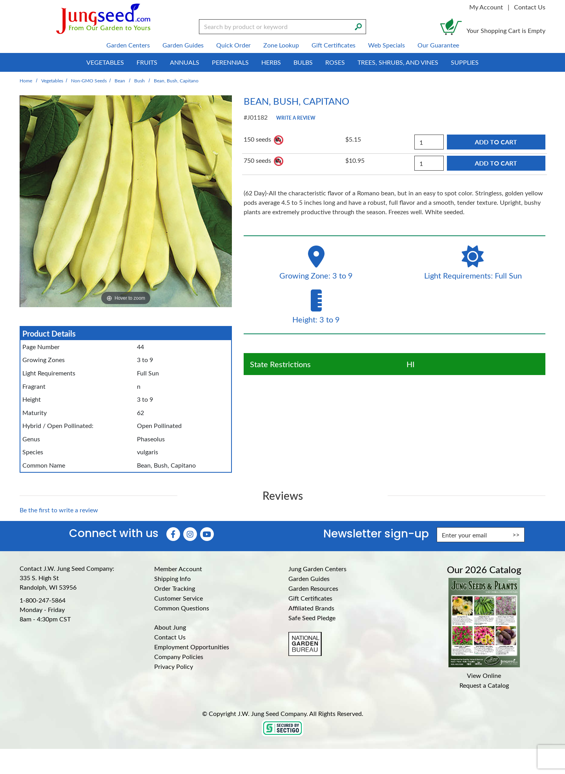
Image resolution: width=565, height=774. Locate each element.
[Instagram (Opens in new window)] (190, 534)
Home (26, 80)
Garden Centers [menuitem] (128, 45)
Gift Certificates (310, 598)
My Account (486, 7)
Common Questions (181, 608)
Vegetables (52, 80)
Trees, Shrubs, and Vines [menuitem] (397, 62)
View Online (484, 675)
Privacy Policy (173, 666)
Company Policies (178, 656)
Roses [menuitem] (335, 62)
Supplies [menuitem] (465, 62)
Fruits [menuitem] (147, 62)
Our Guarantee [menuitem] (438, 45)
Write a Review (295, 118)
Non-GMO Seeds (89, 80)
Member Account (178, 569)
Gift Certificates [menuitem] (333, 45)
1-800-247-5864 (43, 600)
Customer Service (178, 598)
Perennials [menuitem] (230, 62)
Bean (120, 80)
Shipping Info (172, 578)
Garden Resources (313, 588)
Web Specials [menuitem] (386, 45)
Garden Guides (309, 578)
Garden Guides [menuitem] (183, 45)
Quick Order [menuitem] (233, 45)
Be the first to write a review (59, 510)
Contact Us (529, 7)
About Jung (170, 627)
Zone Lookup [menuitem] (281, 45)
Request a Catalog (484, 685)
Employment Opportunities (191, 647)
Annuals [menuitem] (184, 62)
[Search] (358, 26)
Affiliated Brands (311, 608)
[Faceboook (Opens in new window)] (173, 534)
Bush (139, 80)
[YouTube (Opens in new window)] (207, 534)
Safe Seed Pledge (311, 618)
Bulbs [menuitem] (303, 62)
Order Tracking (174, 588)
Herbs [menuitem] (271, 62)
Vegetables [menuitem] (105, 62)
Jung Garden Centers (317, 569)
